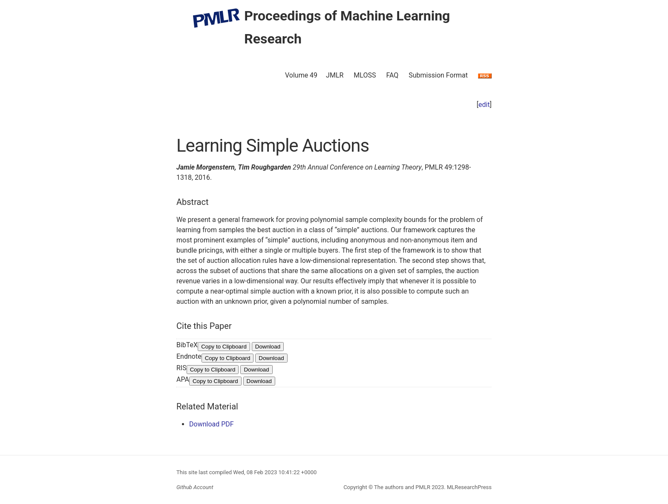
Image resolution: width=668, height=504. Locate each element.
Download (267, 346)
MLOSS (365, 75)
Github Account (194, 487)
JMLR (334, 75)
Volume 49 (301, 75)
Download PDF (211, 424)
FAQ (392, 75)
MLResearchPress (469, 487)
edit (484, 105)
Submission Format (438, 75)
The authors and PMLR (402, 487)
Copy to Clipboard (224, 346)
